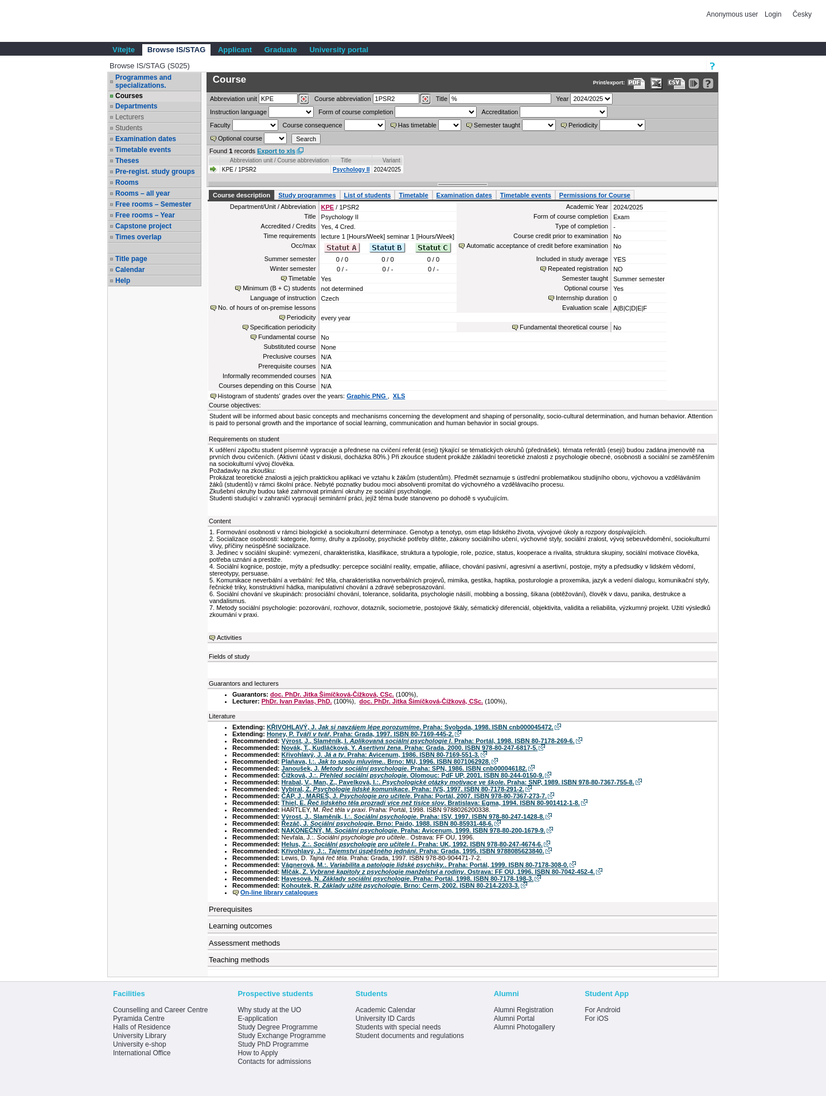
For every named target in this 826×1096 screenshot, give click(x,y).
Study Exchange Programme (281, 1036)
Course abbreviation (342, 98)
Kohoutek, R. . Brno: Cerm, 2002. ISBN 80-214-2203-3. (401, 885)
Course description (241, 195)
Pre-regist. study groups (155, 172)
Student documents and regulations (410, 1036)
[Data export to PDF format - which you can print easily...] (636, 83)
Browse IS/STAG (176, 49)
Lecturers (129, 117)
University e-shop (139, 1044)
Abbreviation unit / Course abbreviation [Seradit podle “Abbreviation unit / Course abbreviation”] (279, 160)
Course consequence (312, 125)
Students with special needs (398, 1027)
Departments (136, 106)
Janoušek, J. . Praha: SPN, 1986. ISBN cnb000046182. (405, 768)
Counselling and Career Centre (160, 1010)
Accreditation (500, 111)
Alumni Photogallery (524, 1027)
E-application (257, 1019)
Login (773, 14)
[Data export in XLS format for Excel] (656, 83)
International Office (142, 1053)
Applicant (235, 49)
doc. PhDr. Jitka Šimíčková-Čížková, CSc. (332, 694)
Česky (802, 14)
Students (128, 128)
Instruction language (238, 111)
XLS (399, 395)
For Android (602, 1010)
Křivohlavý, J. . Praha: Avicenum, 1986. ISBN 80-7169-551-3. (381, 754)
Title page (131, 259)
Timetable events (143, 150)
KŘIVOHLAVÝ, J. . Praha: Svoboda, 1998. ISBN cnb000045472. (410, 727)
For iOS (596, 1019)
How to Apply (257, 1053)
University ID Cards (385, 1019)
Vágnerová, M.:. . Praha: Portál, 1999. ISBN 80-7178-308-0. (425, 864)
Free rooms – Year (145, 215)
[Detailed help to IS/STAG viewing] (708, 83)
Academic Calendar (386, 1010)
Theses (127, 161)
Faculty (220, 125)
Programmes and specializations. (143, 81)
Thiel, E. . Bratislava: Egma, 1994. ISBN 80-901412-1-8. (431, 802)
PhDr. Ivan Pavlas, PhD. (297, 701)
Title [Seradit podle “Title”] (346, 160)
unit (233, 98)
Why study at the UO (269, 1010)
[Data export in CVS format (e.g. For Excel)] (676, 83)
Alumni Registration (524, 1010)
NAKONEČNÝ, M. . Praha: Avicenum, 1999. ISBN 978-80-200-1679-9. (414, 830)
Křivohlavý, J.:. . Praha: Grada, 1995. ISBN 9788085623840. (413, 851)
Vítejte (123, 49)
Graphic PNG (367, 395)
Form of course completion (355, 111)
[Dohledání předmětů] (425, 99)
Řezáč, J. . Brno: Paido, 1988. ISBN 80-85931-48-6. (387, 823)
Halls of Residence (141, 1027)
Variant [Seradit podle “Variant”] (391, 160)
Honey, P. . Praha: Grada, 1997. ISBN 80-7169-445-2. (360, 733)
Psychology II (351, 169)
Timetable (413, 195)
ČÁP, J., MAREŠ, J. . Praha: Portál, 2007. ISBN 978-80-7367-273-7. (414, 795)
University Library (139, 1036)
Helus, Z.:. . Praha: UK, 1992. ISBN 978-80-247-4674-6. (412, 844)
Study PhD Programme (272, 1044)
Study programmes (307, 195)
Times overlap (138, 237)
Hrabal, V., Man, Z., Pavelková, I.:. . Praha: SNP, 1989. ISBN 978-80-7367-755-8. (458, 782)
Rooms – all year (142, 193)
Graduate (280, 49)
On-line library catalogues (279, 892)
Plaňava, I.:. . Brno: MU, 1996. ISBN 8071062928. (386, 761)
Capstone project (143, 226)
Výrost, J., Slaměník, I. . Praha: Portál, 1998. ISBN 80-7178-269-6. (428, 740)
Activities (229, 637)
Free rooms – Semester (153, 204)
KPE (327, 207)
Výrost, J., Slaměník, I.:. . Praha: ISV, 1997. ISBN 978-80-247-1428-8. (413, 816)
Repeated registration (578, 268)
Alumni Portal (514, 1019)
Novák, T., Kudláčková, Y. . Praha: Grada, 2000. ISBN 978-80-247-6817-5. (410, 747)
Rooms (127, 182)
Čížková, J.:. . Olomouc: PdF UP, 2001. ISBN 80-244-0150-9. (413, 775)
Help (122, 281)
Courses (129, 96)
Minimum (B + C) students (279, 288)
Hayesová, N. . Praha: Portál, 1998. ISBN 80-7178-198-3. (408, 878)
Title (441, 98)
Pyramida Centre (139, 1019)
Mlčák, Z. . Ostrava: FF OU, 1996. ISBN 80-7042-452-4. (438, 871)
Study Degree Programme (277, 1027)
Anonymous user (733, 14)
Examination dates (145, 139)
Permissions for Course (594, 195)
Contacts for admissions (274, 1062)
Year (562, 98)
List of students (367, 195)
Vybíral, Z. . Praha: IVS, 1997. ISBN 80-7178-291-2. (403, 789)
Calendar (130, 270)
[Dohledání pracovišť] (304, 99)
